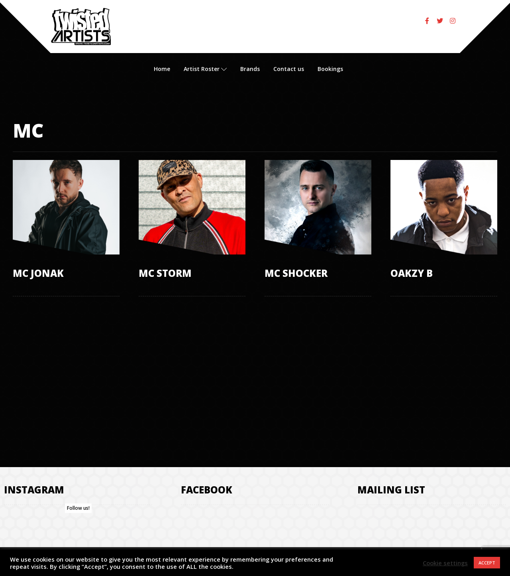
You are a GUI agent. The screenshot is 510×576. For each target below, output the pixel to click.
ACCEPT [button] (487, 563)
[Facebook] (427, 20)
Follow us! (78, 508)
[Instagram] (452, 20)
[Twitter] (440, 20)
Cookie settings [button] (445, 562)
